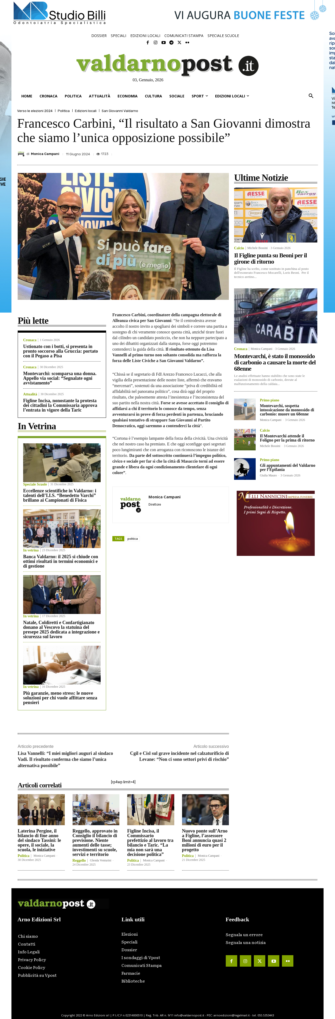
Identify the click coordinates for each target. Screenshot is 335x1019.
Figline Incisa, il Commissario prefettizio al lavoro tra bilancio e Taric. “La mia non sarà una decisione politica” (150, 842)
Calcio (239, 248)
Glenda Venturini (100, 860)
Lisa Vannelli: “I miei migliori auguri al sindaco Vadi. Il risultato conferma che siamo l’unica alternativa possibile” (65, 759)
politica (132, 538)
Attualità (30, 394)
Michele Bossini (257, 248)
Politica (64, 111)
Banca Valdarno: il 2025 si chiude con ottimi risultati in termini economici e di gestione (60, 561)
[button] (311, 96)
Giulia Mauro (268, 475)
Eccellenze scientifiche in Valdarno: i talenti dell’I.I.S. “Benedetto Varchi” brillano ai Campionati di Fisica (59, 495)
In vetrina (31, 550)
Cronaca (29, 340)
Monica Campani (45, 154)
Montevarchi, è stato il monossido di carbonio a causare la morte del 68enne (275, 362)
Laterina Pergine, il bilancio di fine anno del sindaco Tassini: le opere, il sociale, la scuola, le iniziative (39, 840)
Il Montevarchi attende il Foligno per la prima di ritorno (287, 438)
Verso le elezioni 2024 (35, 111)
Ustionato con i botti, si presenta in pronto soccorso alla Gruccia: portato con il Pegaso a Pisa (60, 351)
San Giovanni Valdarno (120, 111)
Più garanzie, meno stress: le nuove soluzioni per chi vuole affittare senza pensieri (60, 698)
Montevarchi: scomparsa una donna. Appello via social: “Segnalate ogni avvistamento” (59, 378)
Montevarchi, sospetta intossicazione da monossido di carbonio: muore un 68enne (287, 409)
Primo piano (269, 400)
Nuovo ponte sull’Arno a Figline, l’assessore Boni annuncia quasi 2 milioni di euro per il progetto (205, 840)
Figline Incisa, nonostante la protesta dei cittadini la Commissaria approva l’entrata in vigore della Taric (60, 405)
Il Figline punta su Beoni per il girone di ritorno (270, 258)
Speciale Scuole (35, 484)
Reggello (79, 860)
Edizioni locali (85, 111)
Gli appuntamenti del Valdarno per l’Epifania (287, 467)
